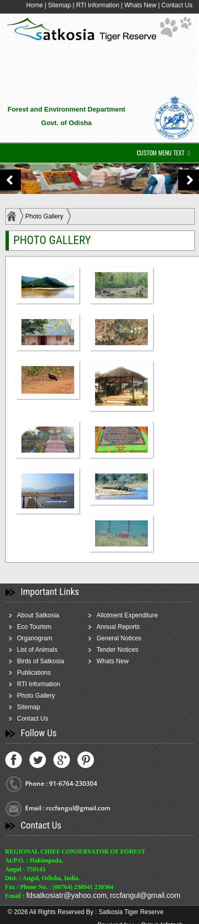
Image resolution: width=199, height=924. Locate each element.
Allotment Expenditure (127, 615)
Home (34, 5)
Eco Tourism (34, 626)
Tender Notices (117, 649)
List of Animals (37, 649)
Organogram (34, 638)
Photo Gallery (44, 216)
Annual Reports (118, 626)
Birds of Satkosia (40, 661)
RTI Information (98, 5)
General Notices (119, 638)
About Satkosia (38, 615)
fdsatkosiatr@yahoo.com (66, 895)
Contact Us (176, 5)
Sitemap (59, 5)
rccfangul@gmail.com (145, 895)
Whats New (140, 5)
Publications (34, 672)
